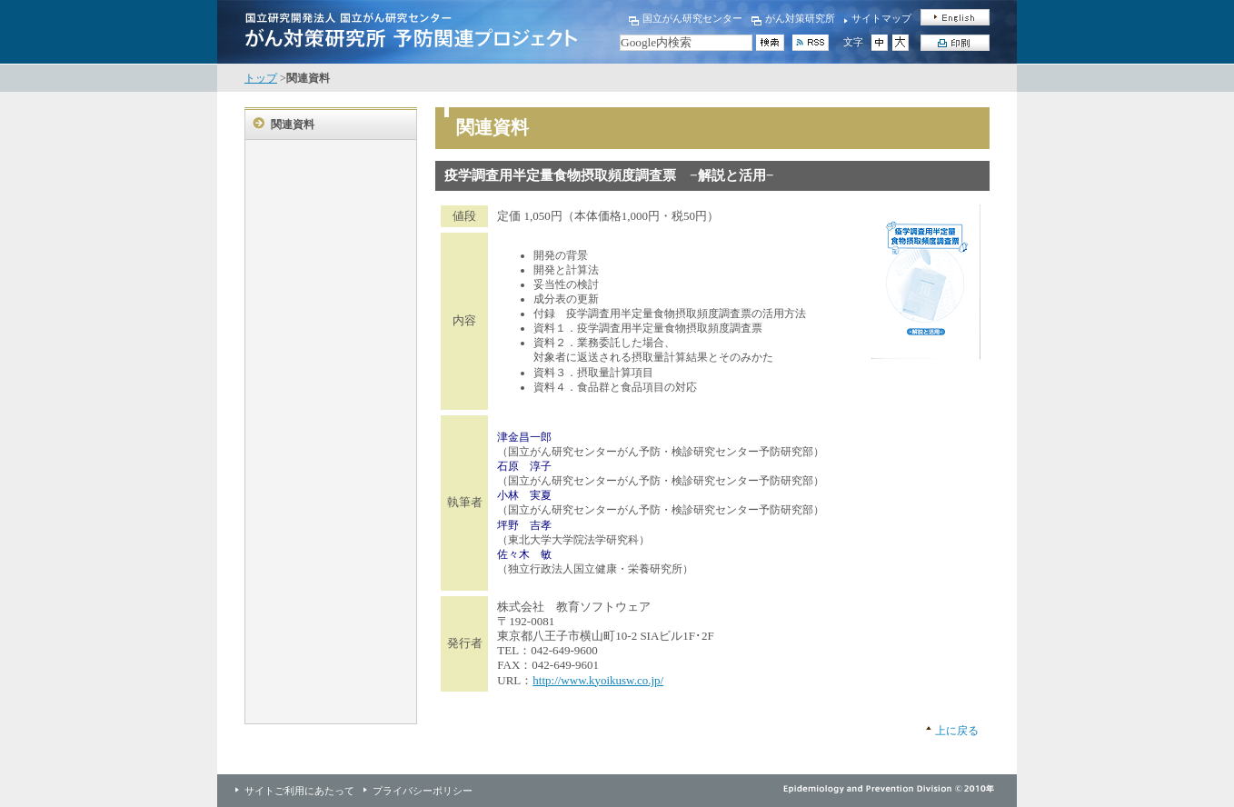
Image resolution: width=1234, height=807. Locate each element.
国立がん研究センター (692, 18)
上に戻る (957, 730)
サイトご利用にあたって (299, 790)
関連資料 (292, 124)
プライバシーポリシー (423, 790)
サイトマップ (881, 18)
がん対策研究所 (800, 18)
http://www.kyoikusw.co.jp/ (597, 680)
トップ (260, 78)
